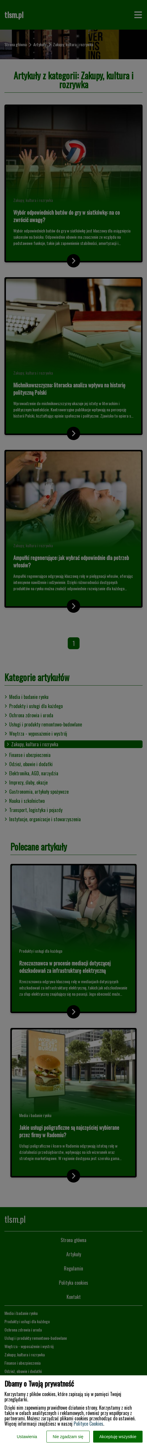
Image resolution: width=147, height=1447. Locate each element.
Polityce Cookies (88, 1423)
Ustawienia (27, 1436)
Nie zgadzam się (68, 1436)
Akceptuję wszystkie (117, 1436)
